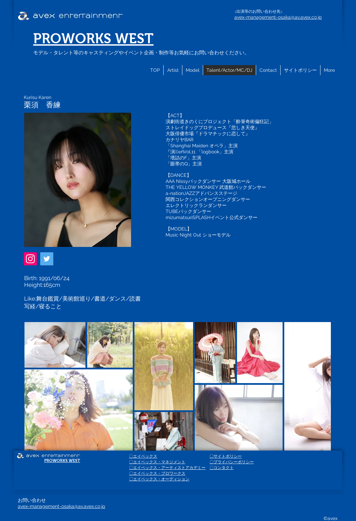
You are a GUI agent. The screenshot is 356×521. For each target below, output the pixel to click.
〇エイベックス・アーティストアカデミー (167, 467)
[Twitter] (46, 258)
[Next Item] (319, 386)
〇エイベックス (143, 456)
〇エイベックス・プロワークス (157, 473)
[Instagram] (30, 258)
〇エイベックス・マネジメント (157, 462)
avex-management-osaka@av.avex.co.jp (278, 17)
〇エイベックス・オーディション (159, 479)
